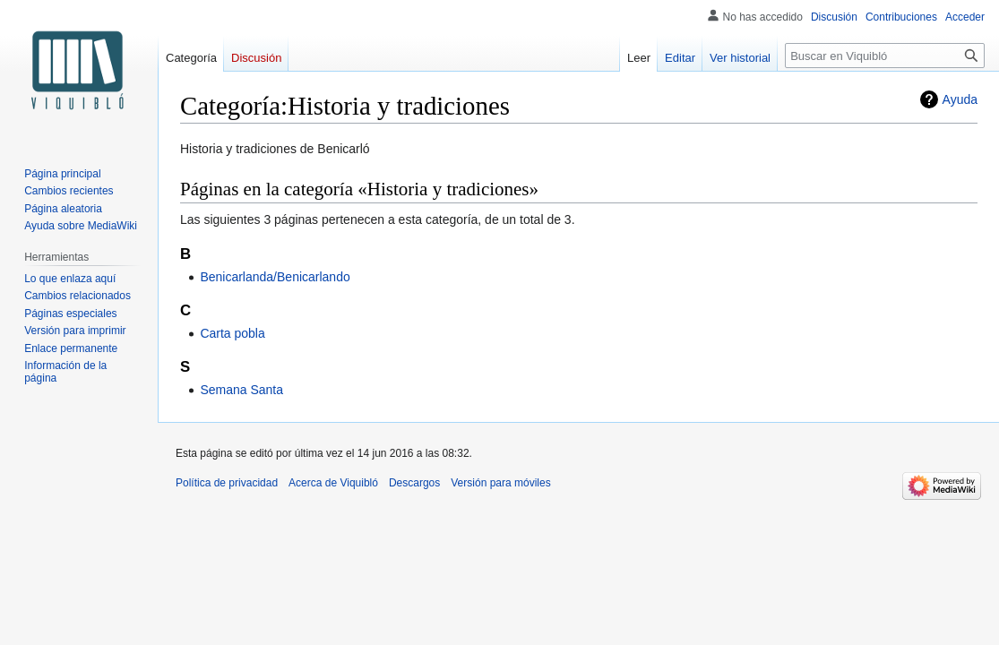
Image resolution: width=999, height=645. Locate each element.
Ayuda (960, 99)
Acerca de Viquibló (333, 483)
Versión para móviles (500, 483)
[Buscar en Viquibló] (885, 55)
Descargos (414, 483)
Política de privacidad (227, 483)
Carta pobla (232, 333)
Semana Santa (241, 390)
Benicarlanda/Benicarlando (274, 277)
